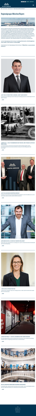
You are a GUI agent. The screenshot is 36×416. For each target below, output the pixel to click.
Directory (31, 1)
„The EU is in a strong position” (8, 288)
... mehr (2, 99)
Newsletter (17, 408)
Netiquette (17, 410)
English (28, 1)
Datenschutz (17, 409)
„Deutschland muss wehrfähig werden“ (10, 193)
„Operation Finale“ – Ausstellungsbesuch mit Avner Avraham (15, 336)
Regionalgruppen (10, 8)
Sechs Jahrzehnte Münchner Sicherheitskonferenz (13, 384)
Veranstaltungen (4, 8)
